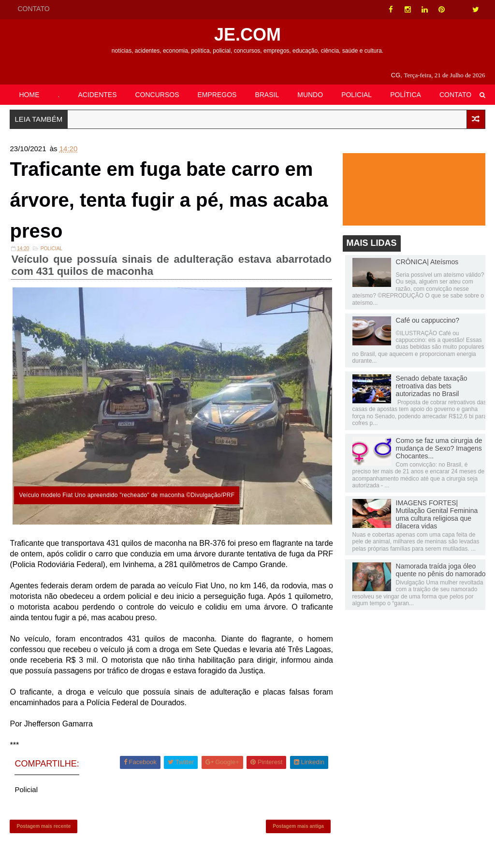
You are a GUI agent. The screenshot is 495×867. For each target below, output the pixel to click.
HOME (29, 95)
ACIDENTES (97, 95)
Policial (51, 248)
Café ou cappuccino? (428, 320)
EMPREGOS (217, 95)
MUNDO (310, 95)
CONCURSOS (157, 95)
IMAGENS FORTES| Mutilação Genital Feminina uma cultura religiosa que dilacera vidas (437, 514)
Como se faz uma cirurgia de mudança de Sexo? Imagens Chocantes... (439, 448)
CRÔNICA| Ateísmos (427, 262)
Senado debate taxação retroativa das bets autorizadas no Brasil (431, 386)
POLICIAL (356, 95)
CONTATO (33, 9)
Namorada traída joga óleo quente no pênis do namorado (441, 570)
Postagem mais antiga (298, 826)
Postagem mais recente (43, 826)
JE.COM (247, 34)
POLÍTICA (405, 95)
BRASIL (267, 95)
